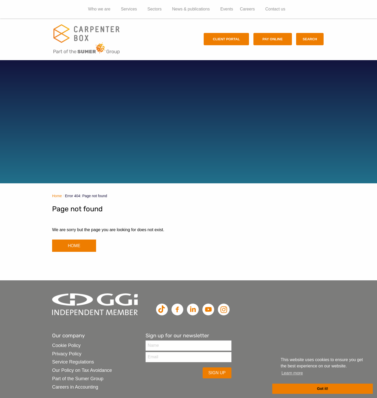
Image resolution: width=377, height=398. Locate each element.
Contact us (275, 9)
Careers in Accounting (75, 387)
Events (226, 9)
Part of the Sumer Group (77, 378)
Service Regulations (73, 362)
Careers (247, 9)
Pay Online (273, 39)
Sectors (154, 9)
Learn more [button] (292, 373)
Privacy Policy (66, 353)
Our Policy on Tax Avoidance (82, 370)
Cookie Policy (66, 345)
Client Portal (226, 39)
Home (57, 196)
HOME (74, 245)
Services (129, 9)
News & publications (191, 9)
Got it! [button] (322, 388)
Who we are (99, 9)
